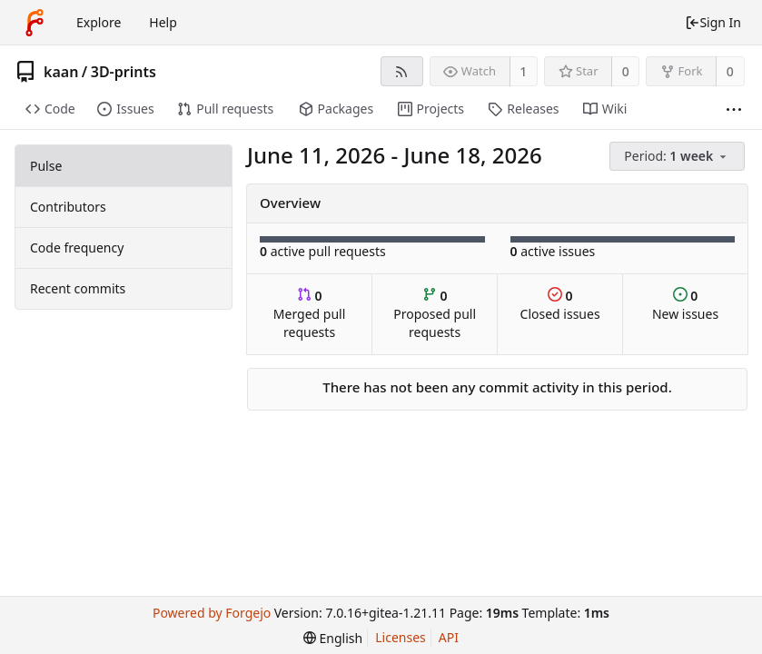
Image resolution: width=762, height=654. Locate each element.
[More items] (733, 109)
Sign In (713, 22)
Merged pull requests (309, 314)
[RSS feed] (402, 71)
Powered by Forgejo (212, 612)
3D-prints (123, 72)
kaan (61, 72)
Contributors (68, 206)
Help (163, 22)
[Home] (34, 22)
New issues (685, 304)
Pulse (46, 165)
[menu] (678, 157)
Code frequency (77, 247)
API (449, 637)
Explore (98, 22)
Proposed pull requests (434, 314)
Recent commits (77, 288)
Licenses (400, 637)
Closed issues (560, 304)
